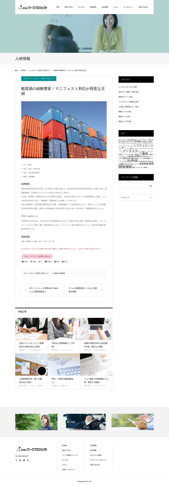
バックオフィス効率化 (39, 78)
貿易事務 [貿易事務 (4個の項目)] (143, 163)
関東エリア (123, 112)
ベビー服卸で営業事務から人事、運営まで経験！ (96, 380)
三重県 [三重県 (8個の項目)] (143, 153)
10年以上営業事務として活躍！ (63, 345)
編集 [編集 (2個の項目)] (122, 164)
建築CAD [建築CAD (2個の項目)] (126, 158)
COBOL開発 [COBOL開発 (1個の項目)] (130, 140)
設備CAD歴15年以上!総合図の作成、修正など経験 (96, 345)
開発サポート (65, 385)
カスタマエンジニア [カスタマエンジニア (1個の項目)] (136, 143)
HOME (64, 445)
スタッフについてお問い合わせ (37, 256)
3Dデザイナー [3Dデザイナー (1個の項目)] (123, 140)
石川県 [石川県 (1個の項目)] (125, 161)
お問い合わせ (95, 465)
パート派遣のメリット (70, 455)
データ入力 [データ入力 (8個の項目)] (130, 151)
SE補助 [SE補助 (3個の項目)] (137, 141)
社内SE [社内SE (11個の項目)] (132, 161)
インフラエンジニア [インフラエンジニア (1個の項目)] (124, 143)
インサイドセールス (66, 350)
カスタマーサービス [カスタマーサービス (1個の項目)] (127, 146)
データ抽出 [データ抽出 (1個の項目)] (141, 151)
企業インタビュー (68, 469)
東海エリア (50, 78)
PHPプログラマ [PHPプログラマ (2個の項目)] (128, 142)
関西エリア (123, 116)
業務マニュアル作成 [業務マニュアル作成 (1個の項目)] (140, 158)
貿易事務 (62, 273)
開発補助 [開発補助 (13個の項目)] (125, 167)
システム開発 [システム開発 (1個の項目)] (128, 148)
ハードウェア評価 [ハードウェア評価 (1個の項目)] (128, 154)
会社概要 (93, 450)
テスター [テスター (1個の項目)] (135, 148)
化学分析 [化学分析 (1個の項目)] (143, 156)
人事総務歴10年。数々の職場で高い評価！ (30, 380)
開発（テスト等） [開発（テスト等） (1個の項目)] (138, 167)
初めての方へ (67, 450)
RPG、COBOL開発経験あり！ (63, 380)
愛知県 (56, 273)
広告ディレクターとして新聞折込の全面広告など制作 (31, 345)
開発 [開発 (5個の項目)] (151, 163)
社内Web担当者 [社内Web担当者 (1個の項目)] (143, 161)
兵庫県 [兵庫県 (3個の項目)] (137, 156)
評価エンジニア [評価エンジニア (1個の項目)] (134, 164)
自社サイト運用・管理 (127, 92)
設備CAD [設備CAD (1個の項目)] (127, 164)
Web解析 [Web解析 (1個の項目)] (144, 141)
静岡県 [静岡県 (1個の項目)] (145, 167)
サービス (65, 460)
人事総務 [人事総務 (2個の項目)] (130, 156)
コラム (64, 465)
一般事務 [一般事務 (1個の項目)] (136, 154)
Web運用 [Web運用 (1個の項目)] (149, 141)
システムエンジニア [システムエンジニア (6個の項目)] (136, 147)
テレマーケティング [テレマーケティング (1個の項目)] (144, 148)
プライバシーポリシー (98, 460)
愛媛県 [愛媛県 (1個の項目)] (132, 158)
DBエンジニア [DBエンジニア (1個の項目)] (138, 140)
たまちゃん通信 (95, 455)
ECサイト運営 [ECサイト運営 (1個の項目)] (147, 140)
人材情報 (93, 445)
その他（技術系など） (36, 350)
